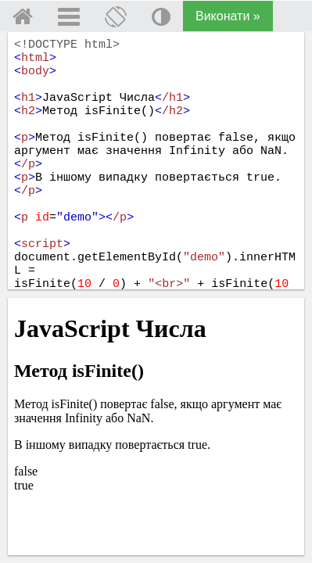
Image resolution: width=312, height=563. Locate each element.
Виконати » (227, 16)
